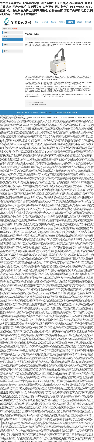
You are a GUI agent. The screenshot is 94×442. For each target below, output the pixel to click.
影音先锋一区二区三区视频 (63, 182)
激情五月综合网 (89, 175)
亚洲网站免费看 (82, 342)
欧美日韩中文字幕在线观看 (57, 125)
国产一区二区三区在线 (69, 265)
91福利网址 (83, 188)
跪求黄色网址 (60, 242)
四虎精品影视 (61, 406)
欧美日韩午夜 (16, 198)
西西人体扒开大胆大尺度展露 (44, 144)
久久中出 (41, 299)
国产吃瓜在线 (69, 431)
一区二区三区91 (88, 267)
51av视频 (55, 311)
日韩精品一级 (51, 291)
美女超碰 (38, 372)
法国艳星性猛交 (48, 322)
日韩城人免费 (40, 289)
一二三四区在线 (40, 231)
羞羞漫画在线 (33, 408)
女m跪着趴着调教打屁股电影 (70, 309)
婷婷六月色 (87, 147)
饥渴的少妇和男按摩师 (88, 166)
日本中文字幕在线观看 (40, 224)
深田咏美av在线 (65, 121)
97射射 (6, 274)
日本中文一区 (21, 388)
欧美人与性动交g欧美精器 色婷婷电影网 (9, 156)
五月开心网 (78, 324)
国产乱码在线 (30, 266)
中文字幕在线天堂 (8, 243)
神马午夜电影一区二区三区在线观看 (52, 238)
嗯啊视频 (56, 301)
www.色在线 (19, 406)
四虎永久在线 (75, 160)
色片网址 (31, 152)
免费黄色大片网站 (19, 240)
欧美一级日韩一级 (75, 319)
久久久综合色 (91, 364)
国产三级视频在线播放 (33, 135)
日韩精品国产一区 (51, 332)
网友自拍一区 (60, 311)
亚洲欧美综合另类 (7, 217)
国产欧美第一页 (90, 396)
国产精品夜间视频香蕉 (51, 173)
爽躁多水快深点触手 (5, 129)
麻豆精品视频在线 (87, 146)
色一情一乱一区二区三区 (28, 209)
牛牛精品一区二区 (65, 127)
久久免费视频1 (84, 318)
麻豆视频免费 (81, 326)
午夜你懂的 (52, 235)
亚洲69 (87, 227)
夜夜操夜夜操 (88, 327)
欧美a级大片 (15, 316)
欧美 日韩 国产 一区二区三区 (84, 402)
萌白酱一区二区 (76, 135)
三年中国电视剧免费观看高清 (28, 200)
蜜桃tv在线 (78, 144)
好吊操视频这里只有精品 (21, 299)
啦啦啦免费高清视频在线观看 (13, 200)
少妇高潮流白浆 (40, 240)
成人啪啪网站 (51, 434)
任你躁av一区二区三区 (46, 124)
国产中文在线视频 (70, 246)
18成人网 (90, 349)
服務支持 (79, 22)
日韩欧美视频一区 (8, 198)
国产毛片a (31, 270)
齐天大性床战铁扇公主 (83, 219)
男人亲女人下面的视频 (60, 192)
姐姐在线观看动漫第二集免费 (80, 193)
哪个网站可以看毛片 (86, 385)
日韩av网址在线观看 (56, 338)
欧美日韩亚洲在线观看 (31, 136)
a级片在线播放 (67, 437)
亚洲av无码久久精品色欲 (37, 197)
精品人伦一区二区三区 (62, 232)
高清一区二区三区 (58, 227)
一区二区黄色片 (71, 403)
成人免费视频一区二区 (43, 304)
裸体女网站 (42, 331)
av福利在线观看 (13, 230)
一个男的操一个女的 (41, 173)
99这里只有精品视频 (28, 368)
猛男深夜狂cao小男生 (61, 136)
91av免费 (2, 439)
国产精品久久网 (56, 185)
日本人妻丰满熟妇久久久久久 (12, 328)
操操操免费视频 (89, 158)
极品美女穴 (57, 159)
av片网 (77, 228)
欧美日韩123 (36, 148)
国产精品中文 (59, 215)
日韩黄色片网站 (21, 342)
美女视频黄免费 (76, 188)
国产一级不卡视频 (71, 204)
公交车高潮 (72, 148)
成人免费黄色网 (89, 143)
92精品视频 (44, 339)
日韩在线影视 (48, 281)
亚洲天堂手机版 (37, 380)
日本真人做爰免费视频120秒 (68, 150)
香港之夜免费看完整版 (9, 201)
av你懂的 (91, 299)
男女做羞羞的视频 (41, 408)
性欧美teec (76, 220)
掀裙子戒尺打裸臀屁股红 (22, 120)
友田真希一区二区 (56, 124)
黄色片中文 (30, 204)
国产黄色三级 (28, 140)
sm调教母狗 (77, 165)
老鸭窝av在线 (70, 165)
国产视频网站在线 (31, 415)
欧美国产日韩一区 (4, 277)
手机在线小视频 (81, 392)
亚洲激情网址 (19, 128)
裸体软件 (28, 178)
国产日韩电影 (14, 148)
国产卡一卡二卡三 (69, 220)
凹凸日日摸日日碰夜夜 (32, 285)
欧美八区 (9, 202)
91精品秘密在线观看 (49, 192)
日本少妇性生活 (82, 221)
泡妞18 (33, 311)
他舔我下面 (10, 332)
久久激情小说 (59, 163)
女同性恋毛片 (24, 297)
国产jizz (67, 200)
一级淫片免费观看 (45, 147)
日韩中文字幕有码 (44, 166)
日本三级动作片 (38, 254)
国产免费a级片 (89, 209)
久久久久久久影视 (62, 162)
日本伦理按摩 (15, 179)
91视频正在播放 (54, 205)
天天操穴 (13, 128)
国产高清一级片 (6, 170)
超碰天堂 (72, 345)
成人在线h (41, 198)
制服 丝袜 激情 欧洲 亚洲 (27, 132)
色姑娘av (36, 322)
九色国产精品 (31, 189)
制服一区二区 (44, 143)
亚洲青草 (4, 232)
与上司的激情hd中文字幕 (13, 136)
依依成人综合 (47, 125)
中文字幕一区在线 (8, 182)
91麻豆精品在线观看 (61, 246)
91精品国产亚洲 (11, 155)
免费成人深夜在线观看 (48, 158)
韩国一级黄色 (8, 331)
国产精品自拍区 (50, 411)
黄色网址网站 (9, 269)
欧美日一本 (43, 318)
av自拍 (9, 175)
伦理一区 (44, 152)
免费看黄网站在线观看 (43, 202)
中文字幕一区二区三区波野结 (41, 225)
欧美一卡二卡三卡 (52, 213)
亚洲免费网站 (24, 273)
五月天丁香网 (44, 422)
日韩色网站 (35, 137)
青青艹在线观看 (7, 221)
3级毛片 (67, 174)
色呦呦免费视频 (20, 197)
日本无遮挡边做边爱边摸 (64, 152)
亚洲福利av (87, 197)
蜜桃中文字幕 (48, 201)
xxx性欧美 (89, 388)
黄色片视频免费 (57, 439)
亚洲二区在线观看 (48, 230)
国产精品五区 (9, 174)
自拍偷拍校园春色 (87, 192)
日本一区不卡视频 (20, 349)
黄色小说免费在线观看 (63, 286)
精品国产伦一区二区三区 (77, 296)
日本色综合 (20, 284)
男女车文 (8, 167)
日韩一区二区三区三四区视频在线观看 (71, 155)
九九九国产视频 (72, 249)
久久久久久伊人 (42, 285)
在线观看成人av (4, 360)
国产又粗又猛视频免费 (28, 354)
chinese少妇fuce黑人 (72, 212)
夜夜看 (59, 156)
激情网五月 (34, 167)
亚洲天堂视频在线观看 (67, 128)
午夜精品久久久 (76, 381)
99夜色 (83, 196)
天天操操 (85, 254)
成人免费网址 (18, 274)
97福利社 (35, 261)
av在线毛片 (58, 396)
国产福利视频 (6, 347)
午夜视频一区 (22, 162)
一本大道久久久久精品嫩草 (17, 380)
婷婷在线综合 (59, 315)
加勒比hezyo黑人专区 (31, 347)
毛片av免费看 (68, 133)
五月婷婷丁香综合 (16, 301)
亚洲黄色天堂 (60, 179)
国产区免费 (59, 335)
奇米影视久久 (30, 238)
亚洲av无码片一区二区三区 (33, 147)
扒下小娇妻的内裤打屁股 (27, 391)
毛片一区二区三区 (52, 181)
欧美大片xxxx (70, 304)
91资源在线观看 (62, 293)
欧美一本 (21, 224)
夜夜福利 (69, 136)
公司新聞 (5, 36)
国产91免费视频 (45, 323)
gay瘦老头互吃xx (13, 384)
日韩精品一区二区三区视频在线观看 (60, 373)
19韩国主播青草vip (19, 254)
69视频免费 (75, 209)
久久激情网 (45, 316)
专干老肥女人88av (51, 437)
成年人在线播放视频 (36, 143)
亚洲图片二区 (78, 251)
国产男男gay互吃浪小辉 (48, 247)
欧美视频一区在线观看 (27, 267)
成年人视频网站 (23, 253)
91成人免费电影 (53, 202)
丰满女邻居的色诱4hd (66, 175)
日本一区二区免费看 (49, 251)
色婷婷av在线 (84, 148)
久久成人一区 (37, 174)
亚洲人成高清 (56, 151)
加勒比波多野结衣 (70, 387)
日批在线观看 (22, 332)
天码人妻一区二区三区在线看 (25, 127)
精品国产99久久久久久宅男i (63, 189)
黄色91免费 (70, 224)
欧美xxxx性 (64, 403)
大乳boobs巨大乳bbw (82, 315)
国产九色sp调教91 (19, 160)
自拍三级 (25, 213)
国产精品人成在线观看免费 (20, 173)
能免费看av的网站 (72, 300)
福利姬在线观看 (6, 215)
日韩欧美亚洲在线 (7, 303)
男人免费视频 (13, 284)
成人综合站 (55, 196)
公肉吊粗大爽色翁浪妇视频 (32, 177)
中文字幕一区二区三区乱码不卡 (20, 142)
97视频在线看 (3, 433)
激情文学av (47, 178)
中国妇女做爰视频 (87, 186)
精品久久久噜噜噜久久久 (8, 173)
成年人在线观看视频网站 (76, 156)
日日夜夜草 (19, 190)
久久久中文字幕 (7, 225)
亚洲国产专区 (39, 158)
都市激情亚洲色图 (4, 120)
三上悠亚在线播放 (67, 433)
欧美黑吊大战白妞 (9, 270)
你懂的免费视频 (51, 221)
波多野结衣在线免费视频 (16, 125)
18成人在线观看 (20, 232)
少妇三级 (49, 311)
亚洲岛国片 (40, 356)
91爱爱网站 (59, 407)
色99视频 (27, 296)
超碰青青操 (17, 169)
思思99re (9, 337)
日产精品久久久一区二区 (28, 410)
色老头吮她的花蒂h (35, 366)
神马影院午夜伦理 (25, 169)
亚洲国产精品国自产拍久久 (79, 388)
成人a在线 (62, 133)
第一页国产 (82, 239)
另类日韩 (30, 205)
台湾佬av (78, 373)
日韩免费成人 (43, 332)
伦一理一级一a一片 (81, 154)
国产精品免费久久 (21, 177)
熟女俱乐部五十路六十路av (33, 395)
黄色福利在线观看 (54, 274)
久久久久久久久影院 (15, 324)
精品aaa (10, 239)
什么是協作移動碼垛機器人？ (38, 102)
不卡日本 (50, 151)
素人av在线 (33, 296)
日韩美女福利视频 (47, 257)
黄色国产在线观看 (72, 177)
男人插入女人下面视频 (65, 334)
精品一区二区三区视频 (14, 244)
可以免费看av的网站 (50, 315)
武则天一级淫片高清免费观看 (19, 345)
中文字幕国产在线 (89, 220)
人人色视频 (58, 270)
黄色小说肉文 (82, 136)
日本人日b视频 (73, 121)
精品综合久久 (79, 204)
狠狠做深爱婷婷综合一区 (38, 211)
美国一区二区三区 (75, 393)
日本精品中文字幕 (13, 165)
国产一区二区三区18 (69, 242)
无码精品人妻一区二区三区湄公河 (41, 190)
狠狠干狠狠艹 (41, 346)
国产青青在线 (89, 272)
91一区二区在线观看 (67, 276)
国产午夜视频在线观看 (20, 343)
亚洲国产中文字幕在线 (41, 311)
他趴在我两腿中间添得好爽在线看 (41, 194)
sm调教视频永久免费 (83, 174)
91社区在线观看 (27, 128)
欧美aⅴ (7, 357)
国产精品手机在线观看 (69, 230)
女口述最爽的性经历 (13, 208)
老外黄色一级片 (64, 186)
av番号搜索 (20, 221)
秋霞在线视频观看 (40, 162)
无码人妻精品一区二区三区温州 (11, 131)
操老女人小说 (78, 200)
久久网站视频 (6, 265)
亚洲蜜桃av (19, 247)
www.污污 (39, 419)
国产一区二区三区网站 (87, 200)
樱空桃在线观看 (51, 236)
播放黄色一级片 (38, 361)
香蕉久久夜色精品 (75, 211)
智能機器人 (29, 88)
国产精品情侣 (59, 235)
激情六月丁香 (59, 377)
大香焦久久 (37, 353)
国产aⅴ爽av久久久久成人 (69, 247)
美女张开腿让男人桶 (11, 373)
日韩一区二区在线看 (14, 361)
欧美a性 (88, 381)
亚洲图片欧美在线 (78, 166)
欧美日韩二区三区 (56, 376)
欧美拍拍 (42, 381)
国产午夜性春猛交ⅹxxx (20, 427)
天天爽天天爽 (78, 265)
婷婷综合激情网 (90, 188)
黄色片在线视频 (9, 335)
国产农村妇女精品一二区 (74, 232)
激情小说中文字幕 (30, 423)
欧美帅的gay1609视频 (75, 244)
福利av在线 (63, 357)
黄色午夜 (36, 236)
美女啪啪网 (51, 296)
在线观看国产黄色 (76, 123)
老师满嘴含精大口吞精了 (43, 262)
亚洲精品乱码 (5, 228)
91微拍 (64, 132)
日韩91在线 (26, 422)
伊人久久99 (28, 129)
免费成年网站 (38, 274)
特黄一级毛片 (76, 360)
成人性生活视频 (16, 303)
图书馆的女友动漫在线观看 (42, 415)
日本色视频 (86, 162)
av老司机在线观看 (17, 267)
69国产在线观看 (73, 259)
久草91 (1, 201)
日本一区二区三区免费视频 (37, 178)
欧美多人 (58, 383)
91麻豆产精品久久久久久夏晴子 (39, 151)
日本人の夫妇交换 (60, 236)
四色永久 (34, 144)
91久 (24, 370)
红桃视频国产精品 (88, 266)
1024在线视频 (80, 266)
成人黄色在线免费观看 (21, 238)
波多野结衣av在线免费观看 (50, 242)
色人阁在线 (21, 323)
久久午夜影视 (3, 308)
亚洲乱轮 (12, 320)
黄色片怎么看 (90, 211)
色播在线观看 (87, 212)
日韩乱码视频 (58, 273)
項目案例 (62, 22)
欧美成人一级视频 (29, 207)
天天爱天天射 (53, 156)
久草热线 (65, 278)
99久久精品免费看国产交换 (26, 166)
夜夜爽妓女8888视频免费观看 (79, 341)
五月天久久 (13, 286)
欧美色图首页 (8, 309)
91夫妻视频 (83, 350)
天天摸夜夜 (7, 223)
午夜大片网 (57, 188)
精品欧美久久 (55, 144)
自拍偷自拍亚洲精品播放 (25, 121)
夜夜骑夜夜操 (62, 400)
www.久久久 (40, 208)
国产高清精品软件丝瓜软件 (51, 162)
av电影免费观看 (70, 273)
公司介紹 (45, 22)
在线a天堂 (2, 269)
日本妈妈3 (66, 269)
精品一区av (59, 255)
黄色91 (8, 307)
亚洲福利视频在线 (36, 217)
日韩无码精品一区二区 (70, 139)
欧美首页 (27, 150)
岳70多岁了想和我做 (44, 235)
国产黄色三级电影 (33, 269)
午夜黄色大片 (76, 320)
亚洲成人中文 (28, 396)
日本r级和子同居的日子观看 (86, 133)
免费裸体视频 (86, 300)
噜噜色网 (9, 282)
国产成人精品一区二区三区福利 (72, 250)
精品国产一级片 (28, 211)
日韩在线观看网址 (67, 223)
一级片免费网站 (69, 365)
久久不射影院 (52, 391)
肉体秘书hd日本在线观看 (22, 246)
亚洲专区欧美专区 (57, 372)
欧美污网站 (72, 228)
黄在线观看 (65, 215)
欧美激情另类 (31, 337)
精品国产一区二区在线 (88, 240)
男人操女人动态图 (44, 175)
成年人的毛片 (44, 174)
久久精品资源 (85, 169)
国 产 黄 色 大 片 (28, 137)
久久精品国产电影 (46, 399)
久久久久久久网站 (79, 263)
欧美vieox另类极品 (75, 322)
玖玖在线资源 (67, 129)
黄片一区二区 (86, 314)
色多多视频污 (11, 160)
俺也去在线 (71, 270)
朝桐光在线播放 (51, 163)
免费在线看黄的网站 (32, 220)
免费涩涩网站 (73, 147)
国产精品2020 (54, 139)
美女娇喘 (78, 148)
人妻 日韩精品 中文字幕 (61, 404)
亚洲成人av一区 (13, 146)
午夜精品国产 (12, 277)
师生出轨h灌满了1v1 (82, 255)
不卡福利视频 (10, 133)
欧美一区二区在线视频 (74, 207)
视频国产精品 (13, 144)
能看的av (91, 307)
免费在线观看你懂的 (66, 422)
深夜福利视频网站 (55, 193)
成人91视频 (16, 182)
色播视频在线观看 (30, 439)
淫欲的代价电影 (21, 276)
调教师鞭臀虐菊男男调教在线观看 (50, 374)
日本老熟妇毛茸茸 (14, 228)
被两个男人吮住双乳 (47, 343)
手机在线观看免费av (17, 414)
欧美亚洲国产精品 (30, 131)
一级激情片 (17, 327)
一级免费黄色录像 (75, 395)
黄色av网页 (64, 165)
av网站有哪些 (74, 293)
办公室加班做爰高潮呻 (69, 291)
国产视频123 (62, 387)
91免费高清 (7, 193)
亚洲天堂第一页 (15, 167)
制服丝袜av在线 (43, 430)
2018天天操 (38, 423)
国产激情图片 (47, 139)
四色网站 (39, 160)
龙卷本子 (40, 170)
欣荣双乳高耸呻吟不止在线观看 (73, 328)
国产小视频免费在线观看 (71, 219)
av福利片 (57, 434)
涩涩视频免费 (8, 186)
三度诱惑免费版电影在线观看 (49, 160)
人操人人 (2, 324)
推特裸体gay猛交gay (37, 216)
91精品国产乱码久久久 (5, 368)
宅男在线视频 (32, 249)
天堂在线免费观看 (61, 303)
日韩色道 (66, 158)
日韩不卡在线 (90, 422)
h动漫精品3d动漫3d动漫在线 (47, 253)
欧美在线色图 (41, 201)
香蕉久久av (23, 159)
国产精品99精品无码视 (42, 159)
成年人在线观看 (83, 269)
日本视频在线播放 (39, 337)
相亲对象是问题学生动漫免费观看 (40, 128)
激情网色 (38, 360)
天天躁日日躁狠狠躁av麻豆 (81, 274)
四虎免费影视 (10, 166)
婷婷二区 (80, 162)
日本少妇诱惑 (90, 165)
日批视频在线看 (8, 267)
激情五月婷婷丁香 (37, 387)
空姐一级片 (17, 266)
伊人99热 (30, 387)
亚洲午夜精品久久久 (65, 234)
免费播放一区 (22, 179)
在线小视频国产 (71, 331)
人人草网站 (25, 358)
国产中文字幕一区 (78, 404)
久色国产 (49, 263)
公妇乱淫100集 (37, 368)
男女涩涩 (15, 188)
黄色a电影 (29, 144)
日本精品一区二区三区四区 (33, 332)
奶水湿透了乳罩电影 (83, 301)
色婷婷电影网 (17, 270)
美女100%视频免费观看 (73, 277)
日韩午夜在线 (32, 372)
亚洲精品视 (64, 411)
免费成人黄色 (33, 289)
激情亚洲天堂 (10, 262)
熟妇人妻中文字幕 (43, 273)
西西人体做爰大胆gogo (50, 179)
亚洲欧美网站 (73, 255)
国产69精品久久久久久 (38, 196)
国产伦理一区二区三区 (47, 154)
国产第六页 (21, 231)
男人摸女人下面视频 (53, 217)
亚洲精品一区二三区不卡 (37, 342)
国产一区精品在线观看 (39, 179)
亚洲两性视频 (44, 414)
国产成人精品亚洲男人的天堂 (13, 185)
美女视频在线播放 (24, 303)
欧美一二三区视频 (61, 431)
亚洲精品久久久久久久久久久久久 (42, 209)
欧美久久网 (84, 284)
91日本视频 (15, 219)
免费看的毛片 (43, 305)
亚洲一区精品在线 (79, 304)
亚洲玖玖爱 (24, 175)
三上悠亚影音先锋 (82, 234)
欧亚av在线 (34, 121)
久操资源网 (83, 277)
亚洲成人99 (39, 316)
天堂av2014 (80, 120)
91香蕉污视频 (26, 125)
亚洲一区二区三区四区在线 (86, 334)
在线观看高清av (38, 374)
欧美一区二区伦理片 (40, 189)
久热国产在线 (68, 297)
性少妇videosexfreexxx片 (79, 213)
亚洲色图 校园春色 (66, 167)
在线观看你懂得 (46, 362)
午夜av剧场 (23, 185)
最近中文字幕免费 (36, 292)
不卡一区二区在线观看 (8, 151)
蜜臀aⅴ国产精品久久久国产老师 (55, 320)
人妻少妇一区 (31, 318)
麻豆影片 (5, 404)
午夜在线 (24, 301)
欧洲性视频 (6, 392)
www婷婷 (56, 326)
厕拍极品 (90, 273)
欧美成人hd (30, 188)
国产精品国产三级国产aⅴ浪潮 (76, 349)
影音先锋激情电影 (59, 146)
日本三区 (65, 335)
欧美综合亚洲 (29, 437)
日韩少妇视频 (43, 263)
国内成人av (57, 334)
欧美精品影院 (83, 430)
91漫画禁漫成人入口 (72, 120)
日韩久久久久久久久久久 (49, 136)
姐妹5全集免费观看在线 (48, 300)
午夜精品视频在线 (76, 311)
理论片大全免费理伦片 (75, 299)
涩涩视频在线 (75, 136)
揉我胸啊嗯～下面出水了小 (54, 128)
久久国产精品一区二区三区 (81, 194)
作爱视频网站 (63, 151)
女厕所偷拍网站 (61, 435)
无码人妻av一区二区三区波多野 (42, 131)
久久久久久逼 (38, 247)
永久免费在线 (26, 406)
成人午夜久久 (90, 312)
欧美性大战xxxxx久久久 (18, 288)
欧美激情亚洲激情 (40, 330)
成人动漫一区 (65, 142)
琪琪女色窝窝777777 (72, 301)
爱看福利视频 (4, 194)
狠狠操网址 (12, 261)
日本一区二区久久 (61, 308)
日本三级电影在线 (37, 399)
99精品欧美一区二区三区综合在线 (8, 135)
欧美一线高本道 (86, 156)
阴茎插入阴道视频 (43, 228)
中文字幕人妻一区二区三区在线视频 (54, 282)
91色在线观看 (89, 128)
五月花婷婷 (72, 423)
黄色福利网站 (43, 148)
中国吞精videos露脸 (74, 269)
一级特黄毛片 (45, 364)
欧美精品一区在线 (22, 144)
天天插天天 (87, 142)
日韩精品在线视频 (20, 403)
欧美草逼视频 (5, 234)
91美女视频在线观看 (16, 263)
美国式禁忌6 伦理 (58, 278)
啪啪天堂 (7, 324)
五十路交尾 (42, 177)
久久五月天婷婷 (12, 406)
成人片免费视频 (52, 308)
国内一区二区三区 (5, 212)
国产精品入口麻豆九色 (38, 391)
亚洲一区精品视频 (6, 272)
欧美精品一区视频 (23, 328)
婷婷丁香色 (46, 309)
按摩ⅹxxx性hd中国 (28, 235)
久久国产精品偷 (60, 160)
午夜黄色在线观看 (10, 249)
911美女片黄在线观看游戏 (52, 400)
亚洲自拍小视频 (28, 259)
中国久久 (11, 377)
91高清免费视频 (50, 220)
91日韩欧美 (49, 140)
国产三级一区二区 (57, 258)
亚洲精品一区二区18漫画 (61, 300)
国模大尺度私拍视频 (77, 192)
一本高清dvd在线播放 (48, 243)
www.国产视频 (77, 224)
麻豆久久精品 (85, 423)
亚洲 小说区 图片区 (67, 372)
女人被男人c (31, 213)
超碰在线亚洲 (6, 339)
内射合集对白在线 (47, 208)
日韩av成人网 (6, 278)
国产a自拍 (45, 272)
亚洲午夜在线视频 (12, 127)
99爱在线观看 (51, 430)
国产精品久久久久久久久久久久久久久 (77, 312)
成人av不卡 (60, 254)
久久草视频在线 (78, 186)
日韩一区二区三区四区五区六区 (77, 272)
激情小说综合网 (58, 197)
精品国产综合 (8, 147)
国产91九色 (67, 240)
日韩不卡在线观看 (21, 146)
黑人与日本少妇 (45, 215)
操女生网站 (71, 239)
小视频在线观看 (76, 411)
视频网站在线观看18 (67, 258)
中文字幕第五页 (4, 297)
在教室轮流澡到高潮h (68, 178)
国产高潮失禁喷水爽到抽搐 (12, 300)
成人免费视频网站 (60, 365)
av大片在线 (3, 167)
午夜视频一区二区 (50, 177)
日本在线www (83, 137)
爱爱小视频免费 (62, 173)
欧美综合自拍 (6, 209)
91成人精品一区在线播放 (86, 155)
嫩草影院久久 (57, 411)
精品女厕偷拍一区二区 (9, 259)
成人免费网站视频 (33, 201)
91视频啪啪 (37, 213)
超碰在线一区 (11, 299)
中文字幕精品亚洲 (32, 265)
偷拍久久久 (89, 291)
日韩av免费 (88, 163)
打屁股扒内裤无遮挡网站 (11, 177)
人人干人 (32, 125)
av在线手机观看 (15, 225)
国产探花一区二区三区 (52, 366)
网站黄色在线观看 (73, 142)
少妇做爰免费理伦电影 (7, 353)
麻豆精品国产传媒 (19, 392)
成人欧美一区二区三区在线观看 (14, 213)
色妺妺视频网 (3, 136)
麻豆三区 (74, 262)
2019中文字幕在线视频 (19, 133)
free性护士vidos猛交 (12, 295)
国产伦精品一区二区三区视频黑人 (56, 174)
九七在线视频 (29, 291)
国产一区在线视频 (49, 269)
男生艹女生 (3, 174)
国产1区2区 (45, 435)
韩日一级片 (78, 231)
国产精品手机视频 (41, 140)
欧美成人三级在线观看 (63, 131)
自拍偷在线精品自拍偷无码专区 (17, 178)
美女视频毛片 (19, 322)
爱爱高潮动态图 (88, 177)
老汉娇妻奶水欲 (89, 135)
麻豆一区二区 (14, 220)
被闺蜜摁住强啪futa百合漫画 (84, 376)
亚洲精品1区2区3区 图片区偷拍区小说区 (28, 228)
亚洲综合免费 (40, 121)
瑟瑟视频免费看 (52, 255)
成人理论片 (69, 192)
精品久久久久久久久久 (33, 273)
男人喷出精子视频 (78, 270)
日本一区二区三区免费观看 (13, 163)
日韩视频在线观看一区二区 (26, 353)
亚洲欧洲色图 (55, 129)
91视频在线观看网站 (25, 330)
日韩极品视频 (37, 215)
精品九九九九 (13, 400)
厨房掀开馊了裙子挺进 (43, 357)
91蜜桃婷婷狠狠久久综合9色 (29, 154)
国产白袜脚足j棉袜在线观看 (38, 223)
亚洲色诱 (58, 127)
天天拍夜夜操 (81, 259)
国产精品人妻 (65, 255)
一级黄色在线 (88, 362)
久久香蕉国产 (68, 311)
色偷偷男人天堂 (16, 309)
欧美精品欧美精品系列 (30, 335)
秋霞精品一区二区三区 (66, 295)
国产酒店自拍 (34, 398)
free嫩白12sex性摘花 (73, 377)
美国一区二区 (24, 163)
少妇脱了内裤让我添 (73, 278)
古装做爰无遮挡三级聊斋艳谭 (19, 124)
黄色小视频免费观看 (13, 369)
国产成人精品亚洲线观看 (6, 242)
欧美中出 (76, 181)
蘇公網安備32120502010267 (71, 112)
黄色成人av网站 (82, 253)
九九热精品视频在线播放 (67, 185)
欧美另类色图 (75, 175)
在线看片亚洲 (45, 350)
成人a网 (38, 434)
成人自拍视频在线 (38, 300)
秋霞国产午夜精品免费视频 (32, 425)
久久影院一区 (61, 139)
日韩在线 (89, 144)
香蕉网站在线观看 (53, 219)
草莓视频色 (70, 398)
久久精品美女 (44, 308)
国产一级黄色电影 (14, 129)
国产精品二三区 (36, 232)
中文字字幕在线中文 (70, 144)
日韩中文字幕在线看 (49, 334)
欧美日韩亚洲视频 (11, 362)
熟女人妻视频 (30, 179)
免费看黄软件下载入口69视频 (61, 349)
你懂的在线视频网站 (51, 189)
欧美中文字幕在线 (39, 125)
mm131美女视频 (77, 276)
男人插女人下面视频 (28, 243)
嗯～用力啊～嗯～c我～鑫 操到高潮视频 (42, 133)
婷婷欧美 (5, 175)
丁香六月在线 (44, 434)
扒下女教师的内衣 (75, 323)
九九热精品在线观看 (60, 368)
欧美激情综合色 (42, 220)
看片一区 (66, 285)
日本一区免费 (9, 188)
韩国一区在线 (84, 276)
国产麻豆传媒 (3, 332)
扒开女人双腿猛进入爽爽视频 (7, 379)
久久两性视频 (42, 301)
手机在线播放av (9, 312)
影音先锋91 (14, 194)
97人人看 (68, 208)
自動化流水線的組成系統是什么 (39, 104)
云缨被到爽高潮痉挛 (59, 158)
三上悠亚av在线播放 (26, 327)
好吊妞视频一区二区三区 (37, 139)
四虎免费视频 (80, 177)
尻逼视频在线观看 (52, 427)
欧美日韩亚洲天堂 (87, 182)
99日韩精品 (37, 166)
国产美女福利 (46, 156)
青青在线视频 (41, 212)
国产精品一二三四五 (8, 196)
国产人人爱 (44, 227)
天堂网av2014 (60, 332)
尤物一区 (12, 169)
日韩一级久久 (91, 193)
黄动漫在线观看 (44, 389)
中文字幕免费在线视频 (33, 299)
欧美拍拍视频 (37, 266)
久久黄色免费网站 (86, 202)
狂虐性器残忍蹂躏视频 (64, 346)
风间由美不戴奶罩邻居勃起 (35, 418)
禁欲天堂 (16, 231)
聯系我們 (88, 22)
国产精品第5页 (33, 169)
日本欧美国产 (53, 392)
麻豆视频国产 (37, 124)
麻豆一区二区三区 (14, 265)
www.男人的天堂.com (37, 379)
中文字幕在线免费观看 (27, 263)
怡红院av (37, 182)
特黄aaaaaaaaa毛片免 (86, 415)
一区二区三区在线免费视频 (21, 152)
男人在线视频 (56, 263)
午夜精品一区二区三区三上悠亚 (15, 227)
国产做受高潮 (34, 346)
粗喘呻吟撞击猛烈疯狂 (59, 154)
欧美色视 (2, 267)
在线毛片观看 (52, 127)
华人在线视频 (62, 374)
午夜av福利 (23, 266)
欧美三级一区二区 (57, 167)
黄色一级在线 (38, 255)
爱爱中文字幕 (67, 170)
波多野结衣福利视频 (61, 143)
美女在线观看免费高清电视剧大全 (69, 257)
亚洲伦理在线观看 (48, 186)
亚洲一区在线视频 (33, 357)
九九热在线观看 (52, 143)
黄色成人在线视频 (61, 426)
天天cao (89, 433)
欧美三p (16, 207)
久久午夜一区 (68, 160)
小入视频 (82, 292)
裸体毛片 (63, 238)
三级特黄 (84, 281)
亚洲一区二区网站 (22, 331)
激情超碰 (18, 234)
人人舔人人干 (31, 158)
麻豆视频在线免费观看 (51, 314)
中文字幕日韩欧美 (22, 208)
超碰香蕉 (28, 342)
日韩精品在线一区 (43, 288)
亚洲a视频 (2, 300)
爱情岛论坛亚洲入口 (48, 297)
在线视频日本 (22, 282)
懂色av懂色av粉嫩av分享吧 (68, 396)
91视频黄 (29, 146)
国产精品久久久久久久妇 (16, 143)
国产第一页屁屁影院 (32, 202)
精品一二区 (39, 165)
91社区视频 (55, 204)
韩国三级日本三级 (67, 137)
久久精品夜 (84, 144)
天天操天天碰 (43, 213)
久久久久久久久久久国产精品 (48, 270)
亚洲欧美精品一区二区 (69, 251)
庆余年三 (6, 146)
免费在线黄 (3, 189)
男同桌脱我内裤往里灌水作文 (56, 347)
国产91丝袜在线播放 (59, 230)
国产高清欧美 (48, 196)
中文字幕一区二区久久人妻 (19, 174)
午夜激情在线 (19, 155)
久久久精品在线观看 (5, 144)
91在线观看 (81, 129)
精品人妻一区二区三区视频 (67, 318)
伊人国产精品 (38, 433)
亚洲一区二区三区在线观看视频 (44, 265)
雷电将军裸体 (3, 133)
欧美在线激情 (79, 150)
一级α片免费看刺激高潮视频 (83, 261)
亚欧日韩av (16, 376)
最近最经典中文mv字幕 (33, 309)
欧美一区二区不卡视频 (21, 286)
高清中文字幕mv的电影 (17, 368)
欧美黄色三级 (30, 361)
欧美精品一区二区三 (63, 239)
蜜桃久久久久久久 (58, 198)
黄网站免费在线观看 (59, 220)
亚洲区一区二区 (85, 345)
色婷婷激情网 (55, 169)
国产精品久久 (48, 277)
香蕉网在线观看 (13, 293)
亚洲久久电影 (23, 326)
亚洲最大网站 (70, 166)
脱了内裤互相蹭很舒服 (58, 297)
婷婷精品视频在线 (84, 322)
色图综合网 (27, 411)
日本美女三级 (12, 393)
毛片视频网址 (12, 120)
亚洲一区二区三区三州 (37, 146)
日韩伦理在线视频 (83, 280)
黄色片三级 (9, 137)
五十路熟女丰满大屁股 (13, 381)
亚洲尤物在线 (8, 345)
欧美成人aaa (8, 124)
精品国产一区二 (44, 412)
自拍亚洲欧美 (29, 124)
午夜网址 (59, 142)
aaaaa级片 (72, 227)
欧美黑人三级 (56, 208)
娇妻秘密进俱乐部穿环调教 (48, 216)
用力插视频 (40, 136)
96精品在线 (61, 144)
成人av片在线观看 (13, 421)
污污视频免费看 (23, 316)
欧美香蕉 (59, 314)
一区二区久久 (56, 186)
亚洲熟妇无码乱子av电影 (79, 128)
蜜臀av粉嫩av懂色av (89, 296)
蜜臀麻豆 (20, 243)
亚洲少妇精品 (61, 366)
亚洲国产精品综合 (33, 150)
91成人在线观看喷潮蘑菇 (29, 247)
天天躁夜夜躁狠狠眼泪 (55, 175)
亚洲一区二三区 (86, 251)
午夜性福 (68, 435)
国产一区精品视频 (80, 407)
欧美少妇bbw (83, 211)
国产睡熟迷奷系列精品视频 (13, 408)
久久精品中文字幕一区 (43, 120)
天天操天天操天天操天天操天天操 (48, 232)
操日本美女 (32, 274)
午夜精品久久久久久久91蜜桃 (35, 297)
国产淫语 (32, 254)
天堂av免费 (49, 135)
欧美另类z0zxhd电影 (72, 326)
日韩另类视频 (29, 334)
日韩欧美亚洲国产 (41, 167)
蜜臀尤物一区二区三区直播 (42, 335)
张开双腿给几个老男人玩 (69, 163)
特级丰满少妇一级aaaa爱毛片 (29, 257)
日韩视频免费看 (88, 120)
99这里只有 (24, 337)
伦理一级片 (37, 132)
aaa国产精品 (36, 389)
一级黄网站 (15, 217)
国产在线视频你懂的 (45, 132)
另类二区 (42, 322)
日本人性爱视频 (23, 315)
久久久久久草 (15, 431)
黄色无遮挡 (62, 208)
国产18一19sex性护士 (89, 238)
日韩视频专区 (19, 399)
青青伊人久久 (65, 197)
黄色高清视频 (6, 261)
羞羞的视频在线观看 (62, 202)
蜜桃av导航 (14, 342)
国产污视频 (30, 404)
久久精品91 (79, 215)
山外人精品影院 (62, 262)
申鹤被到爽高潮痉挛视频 (72, 173)
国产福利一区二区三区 (17, 137)
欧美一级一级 (20, 211)
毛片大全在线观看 (15, 372)
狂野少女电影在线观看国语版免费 (41, 155)
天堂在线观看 (36, 253)
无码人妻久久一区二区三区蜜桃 (86, 160)
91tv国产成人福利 (65, 228)
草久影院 (58, 370)
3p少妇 (51, 121)
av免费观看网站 (62, 204)
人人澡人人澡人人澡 (16, 175)
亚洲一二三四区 (68, 399)
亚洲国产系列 (63, 120)
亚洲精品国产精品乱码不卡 (67, 379)
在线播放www (46, 170)
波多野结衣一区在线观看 (12, 181)
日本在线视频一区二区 (19, 377)
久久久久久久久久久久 (18, 426)
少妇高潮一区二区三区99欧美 (54, 123)
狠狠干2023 (89, 230)
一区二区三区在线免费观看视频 (25, 194)
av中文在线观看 (43, 142)
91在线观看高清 (73, 174)
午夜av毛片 (52, 215)
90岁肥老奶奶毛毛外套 (32, 198)
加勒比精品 (82, 127)
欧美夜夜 (42, 244)
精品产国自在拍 (65, 156)
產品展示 (53, 22)
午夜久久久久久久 (43, 127)
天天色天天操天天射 (10, 152)
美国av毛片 (17, 166)
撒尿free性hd (43, 135)
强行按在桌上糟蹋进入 (33, 171)
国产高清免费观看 (14, 398)
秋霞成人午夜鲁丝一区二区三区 (43, 416)
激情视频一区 (54, 131)
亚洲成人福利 (60, 289)
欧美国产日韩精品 (84, 437)
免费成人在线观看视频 (66, 188)
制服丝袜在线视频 (58, 433)
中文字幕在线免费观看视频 (61, 207)
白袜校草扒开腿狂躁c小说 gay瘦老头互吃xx (65, 225)
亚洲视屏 (47, 319)
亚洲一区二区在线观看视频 (63, 184)
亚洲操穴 (2, 335)
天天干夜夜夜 (23, 374)
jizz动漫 (41, 309)
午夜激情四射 (4, 239)
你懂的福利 (42, 185)
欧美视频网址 (32, 272)
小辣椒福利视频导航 (53, 402)
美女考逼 (58, 171)
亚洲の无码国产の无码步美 (48, 368)
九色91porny (13, 215)
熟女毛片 (5, 150)
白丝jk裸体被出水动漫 (27, 251)
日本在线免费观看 (83, 307)
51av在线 (2, 328)
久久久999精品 (44, 365)
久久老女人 (85, 236)
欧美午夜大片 (14, 272)
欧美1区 (7, 171)
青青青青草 (15, 236)
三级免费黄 (58, 228)
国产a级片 (6, 293)
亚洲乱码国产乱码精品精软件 (75, 202)
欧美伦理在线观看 (19, 150)
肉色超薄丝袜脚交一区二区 (38, 129)
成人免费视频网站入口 (44, 205)
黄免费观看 (51, 188)
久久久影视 (70, 383)
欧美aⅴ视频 (22, 131)
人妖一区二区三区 (42, 398)
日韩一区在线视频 (35, 234)
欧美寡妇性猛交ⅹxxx (14, 315)
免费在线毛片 (64, 171)
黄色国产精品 (35, 193)
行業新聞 (15, 28)
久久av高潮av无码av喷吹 (41, 163)
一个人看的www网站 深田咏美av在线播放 (28, 421)
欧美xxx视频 (23, 198)
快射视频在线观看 (33, 170)
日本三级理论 (78, 434)
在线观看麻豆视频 (84, 159)
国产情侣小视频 (62, 326)
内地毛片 (34, 400)
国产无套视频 (68, 366)
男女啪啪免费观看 (11, 387)
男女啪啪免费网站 (87, 282)
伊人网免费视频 (4, 159)
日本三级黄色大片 (38, 284)
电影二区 (63, 159)
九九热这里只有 (56, 140)
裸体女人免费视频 (6, 220)
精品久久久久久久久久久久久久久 (13, 139)
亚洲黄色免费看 (11, 343)
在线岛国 (34, 140)
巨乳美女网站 (35, 127)
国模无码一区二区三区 (50, 407)
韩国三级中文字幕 (17, 269)
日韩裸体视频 (23, 182)
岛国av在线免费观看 (9, 427)
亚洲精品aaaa (74, 253)
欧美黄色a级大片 (75, 346)
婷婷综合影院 (82, 372)
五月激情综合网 (8, 358)
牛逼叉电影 (51, 273)
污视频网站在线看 (50, 224)
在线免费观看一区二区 (30, 338)
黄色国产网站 (50, 318)
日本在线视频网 (61, 135)
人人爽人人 (53, 171)
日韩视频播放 (25, 270)
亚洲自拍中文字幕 (12, 211)
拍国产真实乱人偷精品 (20, 334)
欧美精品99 (22, 207)
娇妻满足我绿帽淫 (56, 343)
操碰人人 (37, 373)
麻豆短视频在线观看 (10, 402)
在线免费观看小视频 (29, 426)
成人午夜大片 (58, 430)
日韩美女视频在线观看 (86, 356)
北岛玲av (26, 170)
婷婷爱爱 (9, 179)
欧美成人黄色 (9, 142)
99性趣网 (78, 403)
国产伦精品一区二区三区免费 (36, 246)
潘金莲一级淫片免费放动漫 (65, 201)
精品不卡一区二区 (14, 162)
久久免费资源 (69, 308)
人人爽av (12, 296)
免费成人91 (81, 142)
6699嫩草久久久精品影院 (32, 185)
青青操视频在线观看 (50, 207)
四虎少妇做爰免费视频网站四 (72, 327)
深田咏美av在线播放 (44, 171)
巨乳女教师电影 (7, 128)
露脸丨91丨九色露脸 (23, 369)
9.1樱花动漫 (48, 129)
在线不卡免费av (38, 204)
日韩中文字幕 (79, 131)
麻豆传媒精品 (82, 365)
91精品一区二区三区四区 (13, 383)
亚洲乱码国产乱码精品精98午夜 (66, 274)
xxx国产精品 (70, 151)
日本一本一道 (80, 197)
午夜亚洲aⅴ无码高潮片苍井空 (72, 159)
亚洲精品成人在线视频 (70, 146)
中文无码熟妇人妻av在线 (12, 121)
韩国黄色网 (91, 358)
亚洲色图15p (72, 286)
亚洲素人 (90, 276)
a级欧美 (30, 253)
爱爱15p (66, 282)
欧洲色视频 (51, 159)
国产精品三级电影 (82, 121)
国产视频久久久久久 (53, 414)
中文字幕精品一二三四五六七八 (77, 124)
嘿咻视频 (58, 165)
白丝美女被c (25, 269)
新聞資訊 (70, 22)
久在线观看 (24, 433)
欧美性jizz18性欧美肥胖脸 (55, 190)
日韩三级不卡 (57, 341)
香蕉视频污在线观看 (57, 267)
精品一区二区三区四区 (23, 181)
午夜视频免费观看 (33, 120)
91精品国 (87, 263)
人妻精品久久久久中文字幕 (69, 315)
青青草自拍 (82, 175)
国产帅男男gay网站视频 (87, 132)
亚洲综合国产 (20, 360)
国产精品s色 (72, 131)
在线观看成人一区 (9, 415)
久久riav (52, 278)
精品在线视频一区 (83, 278)
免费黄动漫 (10, 396)
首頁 (36, 22)
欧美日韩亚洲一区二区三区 (47, 280)
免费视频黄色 (63, 193)
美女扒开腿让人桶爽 (11, 140)
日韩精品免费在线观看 (25, 167)
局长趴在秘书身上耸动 (5, 380)
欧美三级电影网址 (45, 266)
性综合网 (87, 139)
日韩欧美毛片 (79, 314)
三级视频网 (91, 318)
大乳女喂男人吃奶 (22, 404)
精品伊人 (91, 406)
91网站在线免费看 (69, 125)
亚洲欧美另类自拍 (26, 242)
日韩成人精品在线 (55, 362)
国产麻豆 (15, 243)
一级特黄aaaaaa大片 (39, 207)
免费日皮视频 (29, 133)
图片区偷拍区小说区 (81, 225)
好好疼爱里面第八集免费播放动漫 (79, 198)
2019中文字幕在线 (52, 254)
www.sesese (59, 350)
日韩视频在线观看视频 (62, 181)
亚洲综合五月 (86, 150)
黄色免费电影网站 (9, 254)
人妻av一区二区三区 (81, 286)
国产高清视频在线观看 (15, 132)
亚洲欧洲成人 (68, 209)
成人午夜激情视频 (23, 318)
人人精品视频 (55, 346)
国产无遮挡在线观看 (27, 190)
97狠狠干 (2, 429)
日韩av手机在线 (23, 265)
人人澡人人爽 (55, 201)
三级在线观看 (7, 263)
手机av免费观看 (70, 303)
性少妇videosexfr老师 (52, 152)
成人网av (16, 292)
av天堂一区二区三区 (73, 162)
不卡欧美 (76, 239)
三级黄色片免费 (48, 337)
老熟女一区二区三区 (11, 190)
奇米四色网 (27, 288)
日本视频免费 (57, 318)
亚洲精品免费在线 (86, 265)
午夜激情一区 (76, 399)
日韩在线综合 (79, 282)
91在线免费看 (53, 335)
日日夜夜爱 (84, 165)
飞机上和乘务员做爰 (48, 418)
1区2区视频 (42, 403)
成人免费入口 (90, 255)
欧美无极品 (7, 125)
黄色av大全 (22, 129)
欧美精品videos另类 (22, 295)
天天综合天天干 (26, 143)
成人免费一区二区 (26, 216)
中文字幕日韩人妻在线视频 (82, 249)
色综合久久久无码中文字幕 (80, 151)
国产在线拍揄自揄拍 (38, 351)
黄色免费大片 (31, 163)
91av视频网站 (18, 250)
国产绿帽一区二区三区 (55, 403)
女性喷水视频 (71, 414)
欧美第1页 (20, 304)
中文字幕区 (4, 227)
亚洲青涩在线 (43, 234)
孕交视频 (55, 418)
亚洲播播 (83, 135)
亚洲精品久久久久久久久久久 (80, 398)
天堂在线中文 (85, 244)
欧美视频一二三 (20, 338)
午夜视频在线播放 (74, 127)
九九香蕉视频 (5, 421)
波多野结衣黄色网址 (34, 142)
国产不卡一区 (36, 244)
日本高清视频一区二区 (66, 341)
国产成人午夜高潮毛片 (48, 369)
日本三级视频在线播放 (29, 258)
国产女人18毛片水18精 (85, 208)
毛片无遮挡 (80, 293)
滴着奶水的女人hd (22, 188)
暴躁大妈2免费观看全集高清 (42, 249)
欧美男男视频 (64, 249)
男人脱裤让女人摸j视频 (22, 135)
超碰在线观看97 (17, 312)
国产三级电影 (75, 137)
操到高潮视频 (60, 351)
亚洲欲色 (45, 254)
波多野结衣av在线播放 (79, 125)
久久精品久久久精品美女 (47, 341)
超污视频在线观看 (40, 315)
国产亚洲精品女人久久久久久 (84, 332)
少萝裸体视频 (18, 257)
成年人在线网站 (56, 277)
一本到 (7, 165)
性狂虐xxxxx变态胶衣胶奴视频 (74, 205)
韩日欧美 (89, 342)
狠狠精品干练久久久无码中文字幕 (76, 140)
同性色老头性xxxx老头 (86, 178)
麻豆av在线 (79, 300)
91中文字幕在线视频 (67, 123)
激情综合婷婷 (29, 370)
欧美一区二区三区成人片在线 (26, 225)
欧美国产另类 (65, 350)
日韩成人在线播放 (44, 182)
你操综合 (54, 184)
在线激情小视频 (65, 389)
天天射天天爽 (39, 156)
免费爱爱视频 (32, 227)
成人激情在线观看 (64, 345)
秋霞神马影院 (66, 227)
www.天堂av (26, 314)
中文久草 (46, 121)
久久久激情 (4, 337)
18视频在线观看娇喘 (43, 219)
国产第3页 (39, 154)
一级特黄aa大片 (43, 236)
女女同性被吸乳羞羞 (40, 324)
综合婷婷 (26, 249)
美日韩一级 (17, 262)
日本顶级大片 (3, 166)
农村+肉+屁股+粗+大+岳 (54, 345)
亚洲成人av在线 (27, 400)
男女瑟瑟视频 (30, 215)
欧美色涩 (67, 319)
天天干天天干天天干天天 (82, 425)
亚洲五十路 (22, 136)
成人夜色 (61, 129)
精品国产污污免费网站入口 (45, 150)
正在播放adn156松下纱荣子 (51, 328)
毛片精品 (71, 181)
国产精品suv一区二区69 (44, 137)
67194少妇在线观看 (47, 204)
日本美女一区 (31, 255)
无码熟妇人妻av (37, 383)
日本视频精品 (42, 312)
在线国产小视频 (65, 124)
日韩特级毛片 (50, 439)
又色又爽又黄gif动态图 (85, 305)
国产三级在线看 (79, 353)
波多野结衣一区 (68, 179)
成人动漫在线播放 (56, 150)
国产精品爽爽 (79, 146)
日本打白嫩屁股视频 (14, 330)
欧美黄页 (56, 253)
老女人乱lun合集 (59, 291)
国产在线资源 (44, 427)
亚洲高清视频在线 (86, 257)
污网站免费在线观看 (24, 376)
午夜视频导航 (5, 334)
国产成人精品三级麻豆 (17, 123)
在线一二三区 (25, 312)
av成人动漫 (86, 293)
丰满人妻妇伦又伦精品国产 (76, 238)
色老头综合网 (36, 437)
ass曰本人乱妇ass (80, 163)
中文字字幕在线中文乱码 (30, 160)
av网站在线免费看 (22, 220)
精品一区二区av (28, 379)
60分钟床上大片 (49, 324)
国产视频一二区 (80, 139)
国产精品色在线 (65, 259)
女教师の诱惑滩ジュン (85, 228)
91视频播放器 (50, 301)
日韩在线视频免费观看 (5, 273)
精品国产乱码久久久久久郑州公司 (14, 422)
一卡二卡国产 (78, 169)
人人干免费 (74, 167)
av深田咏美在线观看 (77, 236)
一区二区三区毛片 (68, 320)
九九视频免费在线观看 (39, 354)
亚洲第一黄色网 (60, 395)
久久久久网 (55, 265)
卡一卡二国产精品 (27, 151)
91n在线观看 (30, 326)
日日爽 (1, 221)
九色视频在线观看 (45, 395)
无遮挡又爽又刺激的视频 (61, 177)
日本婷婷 (10, 158)
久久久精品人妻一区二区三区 (77, 216)
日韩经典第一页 (30, 182)
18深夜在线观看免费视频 (80, 379)
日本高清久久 (52, 364)
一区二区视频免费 (86, 201)
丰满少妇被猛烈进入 (87, 337)
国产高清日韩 (82, 181)
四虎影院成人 (68, 135)
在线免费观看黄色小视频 (55, 155)
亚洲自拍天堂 (10, 224)
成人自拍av (30, 295)
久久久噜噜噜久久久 (7, 316)
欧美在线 (2, 177)
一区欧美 (89, 350)
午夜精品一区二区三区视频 (72, 416)
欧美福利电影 (86, 246)
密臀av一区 (9, 370)
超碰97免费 (52, 246)
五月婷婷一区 (58, 280)
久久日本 (38, 227)
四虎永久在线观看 (76, 433)
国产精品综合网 (43, 123)
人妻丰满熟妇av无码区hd (56, 137)
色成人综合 (69, 262)
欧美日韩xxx (7, 280)
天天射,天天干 (9, 231)
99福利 (50, 304)
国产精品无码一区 (44, 200)
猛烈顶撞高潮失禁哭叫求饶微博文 (69, 370)
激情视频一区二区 (11, 247)
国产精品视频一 (32, 156)
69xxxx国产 (77, 273)
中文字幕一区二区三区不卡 (44, 261)
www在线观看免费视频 (41, 250)
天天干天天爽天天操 (80, 230)
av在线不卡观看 (64, 412)
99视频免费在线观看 (63, 438)
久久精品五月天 (63, 301)
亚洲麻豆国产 (74, 221)
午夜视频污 (25, 158)
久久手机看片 (54, 132)
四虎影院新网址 (23, 147)
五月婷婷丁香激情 (59, 269)
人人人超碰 (74, 351)
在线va (3, 142)
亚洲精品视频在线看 (29, 224)
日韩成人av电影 (84, 207)
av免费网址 (77, 318)
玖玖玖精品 (53, 147)
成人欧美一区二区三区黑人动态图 (49, 239)
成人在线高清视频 (54, 388)
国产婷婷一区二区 (73, 361)
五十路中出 (90, 354)
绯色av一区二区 (14, 212)
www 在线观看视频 (10, 197)
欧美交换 (64, 190)
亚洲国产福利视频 (26, 139)
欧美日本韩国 (74, 129)
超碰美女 (88, 286)
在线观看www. (67, 211)
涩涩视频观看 (36, 307)
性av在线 (26, 384)
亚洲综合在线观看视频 (76, 281)
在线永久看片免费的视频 (76, 182)
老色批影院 (73, 184)
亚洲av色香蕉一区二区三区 (82, 368)
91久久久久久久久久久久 (82, 184)
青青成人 (19, 307)
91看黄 (68, 293)
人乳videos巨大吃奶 (69, 194)
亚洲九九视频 (68, 236)
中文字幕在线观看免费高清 (56, 309)
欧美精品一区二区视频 (70, 154)
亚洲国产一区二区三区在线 (51, 211)
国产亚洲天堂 (6, 169)
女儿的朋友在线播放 (82, 389)
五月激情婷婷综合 (63, 312)
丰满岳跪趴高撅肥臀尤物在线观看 (24, 438)
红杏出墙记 (43, 426)
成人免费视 (88, 392)
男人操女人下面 (4, 319)
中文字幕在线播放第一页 (11, 184)
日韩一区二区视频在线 (53, 398)
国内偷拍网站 (76, 133)
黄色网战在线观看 (41, 411)
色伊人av (60, 211)
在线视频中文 (15, 282)
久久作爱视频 (88, 125)
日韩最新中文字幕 (25, 320)
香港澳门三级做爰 (32, 419)
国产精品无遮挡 (57, 121)
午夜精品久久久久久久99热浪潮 (86, 173)
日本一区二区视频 (11, 232)
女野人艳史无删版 (78, 254)
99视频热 (21, 319)
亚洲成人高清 (64, 277)
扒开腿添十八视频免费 (16, 154)
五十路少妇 (59, 384)
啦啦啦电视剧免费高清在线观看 (25, 184)
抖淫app (6, 425)
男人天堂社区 (6, 132)
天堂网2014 (57, 296)
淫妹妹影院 (44, 255)
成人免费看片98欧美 (17, 370)
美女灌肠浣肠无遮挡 (87, 288)
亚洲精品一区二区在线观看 (56, 284)
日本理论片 (26, 277)
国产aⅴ (54, 135)
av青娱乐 (78, 132)
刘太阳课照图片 (51, 276)
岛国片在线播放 (32, 173)
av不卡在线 (24, 202)
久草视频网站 (19, 277)
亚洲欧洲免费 (32, 186)
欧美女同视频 (55, 342)
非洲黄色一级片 (19, 249)
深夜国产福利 (55, 312)
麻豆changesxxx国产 (55, 120)
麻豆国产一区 (48, 212)
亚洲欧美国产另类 (5, 162)
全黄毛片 (60, 132)
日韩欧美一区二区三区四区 (14, 251)
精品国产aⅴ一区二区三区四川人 (30, 123)
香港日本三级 (24, 204)
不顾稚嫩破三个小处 (10, 240)
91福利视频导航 (6, 400)
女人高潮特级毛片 (38, 243)
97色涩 (68, 238)
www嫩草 (82, 220)
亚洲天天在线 (56, 133)
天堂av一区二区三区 (83, 429)
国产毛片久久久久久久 (18, 411)
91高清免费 (46, 284)
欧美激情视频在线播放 (52, 148)
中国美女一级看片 (26, 414)
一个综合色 (81, 267)
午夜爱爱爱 (11, 257)
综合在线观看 (48, 346)
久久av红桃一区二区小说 (40, 282)
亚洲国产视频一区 (37, 184)
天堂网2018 (43, 221)
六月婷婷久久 (59, 423)
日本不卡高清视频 (77, 201)
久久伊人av (53, 303)
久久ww (37, 200)
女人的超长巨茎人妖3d (70, 261)
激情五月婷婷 (81, 143)
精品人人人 (87, 196)
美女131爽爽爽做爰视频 (26, 244)
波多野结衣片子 (21, 140)
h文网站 (9, 123)
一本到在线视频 (61, 250)
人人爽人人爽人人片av (72, 143)
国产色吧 (34, 385)
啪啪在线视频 (38, 410)
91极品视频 (16, 196)
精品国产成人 (11, 150)
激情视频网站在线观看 (5, 342)
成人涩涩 (90, 179)
